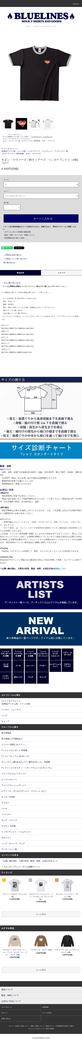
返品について (50, 1026)
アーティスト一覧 (14, 141)
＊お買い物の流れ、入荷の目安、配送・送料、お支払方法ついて (29, 861)
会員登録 (45, 1007)
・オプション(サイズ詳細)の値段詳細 (17, 232)
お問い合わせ (6, 1018)
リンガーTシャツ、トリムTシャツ (19, 139)
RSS (47, 1028)
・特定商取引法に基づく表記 (13, 238)
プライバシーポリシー (35, 1028)
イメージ (61, 273)
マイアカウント (6, 1007)
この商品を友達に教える (11, 255)
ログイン (4, 1013)
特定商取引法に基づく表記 (64, 1026)
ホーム (5, 136)
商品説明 (20, 273)
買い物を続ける (7, 263)
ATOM (52, 1028)
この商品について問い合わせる (13, 259)
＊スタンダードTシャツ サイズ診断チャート (20, 867)
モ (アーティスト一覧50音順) (31, 141)
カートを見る (47, 1013)
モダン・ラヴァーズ (48, 141)
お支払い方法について (22, 1026)
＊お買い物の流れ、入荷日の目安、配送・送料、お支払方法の (33, 568)
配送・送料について (37, 1026)
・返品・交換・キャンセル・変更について (18, 235)
